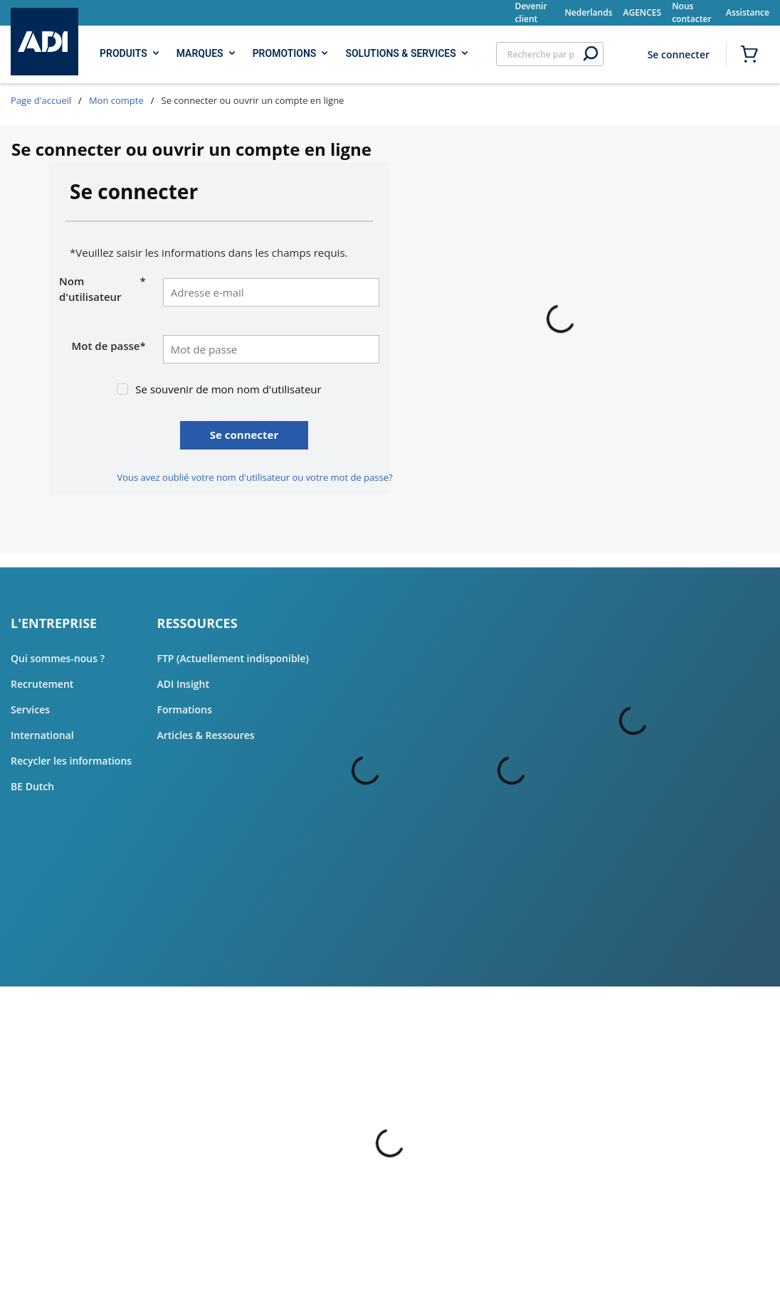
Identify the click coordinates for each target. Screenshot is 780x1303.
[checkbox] (122, 389)
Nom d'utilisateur (102, 289)
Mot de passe (109, 346)
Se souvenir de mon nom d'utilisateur (228, 389)
